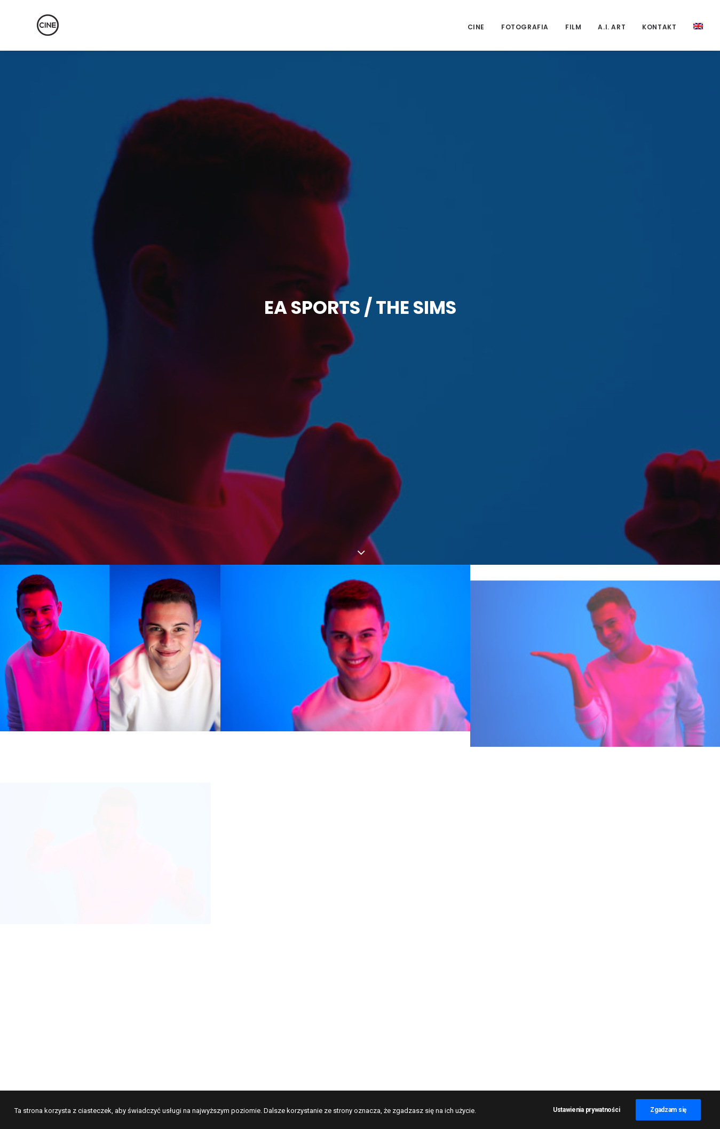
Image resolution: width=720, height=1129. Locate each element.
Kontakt (659, 26)
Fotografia (525, 26)
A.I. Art (612, 26)
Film (573, 26)
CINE (476, 26)
